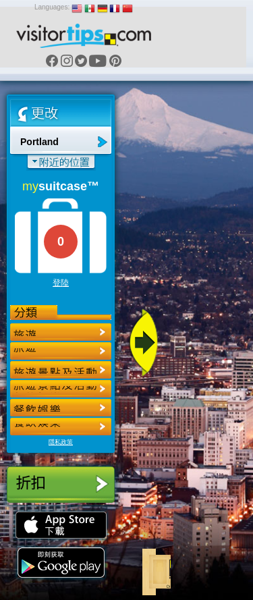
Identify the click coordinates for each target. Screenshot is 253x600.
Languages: (51, 7)
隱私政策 (61, 442)
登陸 (61, 283)
